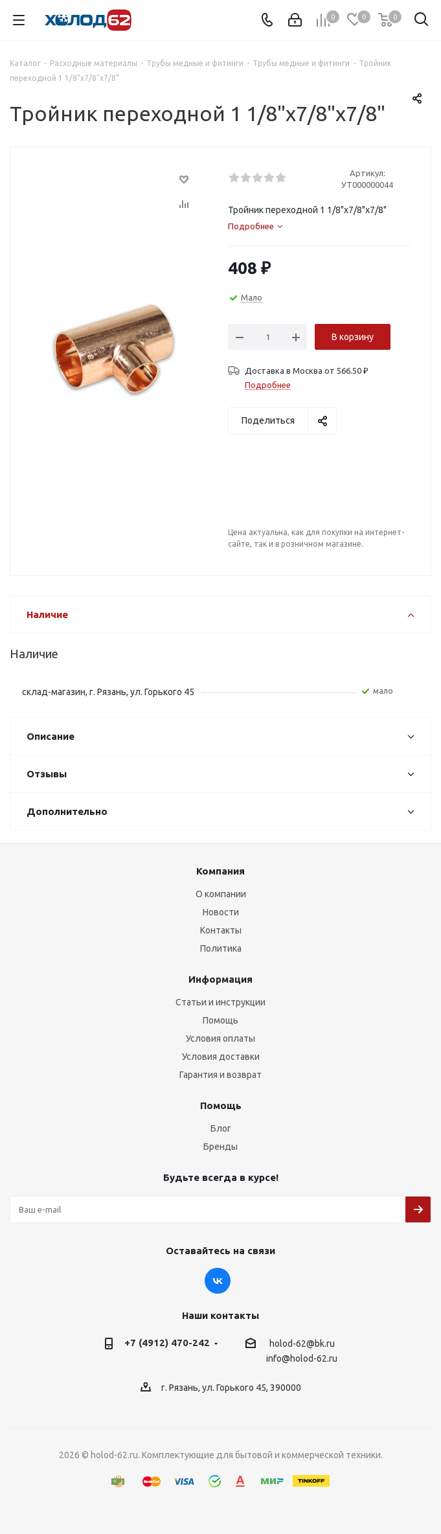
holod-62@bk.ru (302, 1343)
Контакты (221, 930)
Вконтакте (218, 1281)
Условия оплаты (220, 1038)
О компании (221, 894)
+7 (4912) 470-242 (167, 1342)
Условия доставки (221, 1056)
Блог (220, 1128)
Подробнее (268, 384)
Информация (220, 979)
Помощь (220, 1020)
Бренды (220, 1146)
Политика (221, 948)
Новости (221, 912)
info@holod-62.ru (301, 1359)
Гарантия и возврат (220, 1075)
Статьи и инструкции (220, 1002)
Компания (220, 870)
